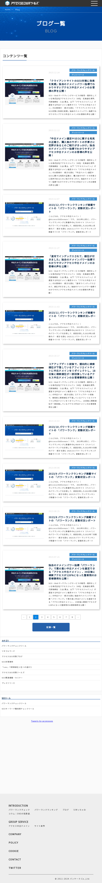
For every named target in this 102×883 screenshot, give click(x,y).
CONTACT (15, 859)
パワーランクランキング (46, 809)
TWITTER (15, 867)
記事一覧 (51, 627)
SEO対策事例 (7, 661)
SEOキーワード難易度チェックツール (18, 708)
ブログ (66, 809)
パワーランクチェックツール (14, 646)
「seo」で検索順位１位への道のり (17, 667)
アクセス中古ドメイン (19, 826)
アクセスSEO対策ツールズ (13, 672)
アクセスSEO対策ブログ (12, 656)
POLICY (13, 842)
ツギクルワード (8, 651)
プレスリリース (8, 683)
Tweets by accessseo (42, 721)
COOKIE (14, 851)
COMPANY (15, 834)
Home (7, 9)
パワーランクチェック (19, 809)
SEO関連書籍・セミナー (12, 677)
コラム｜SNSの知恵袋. (20, 813)
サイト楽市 (39, 826)
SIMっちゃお (80, 809)
